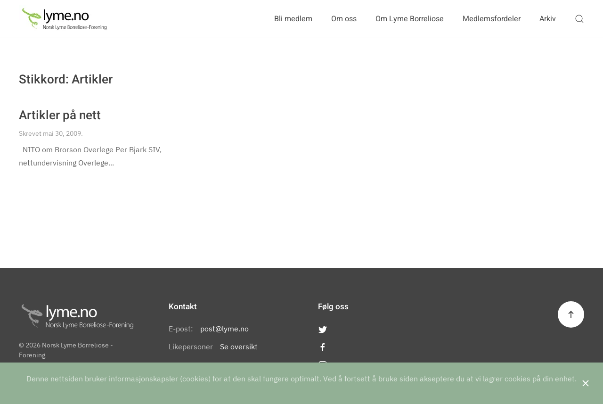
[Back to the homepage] (64, 19)
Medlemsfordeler (492, 19)
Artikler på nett (60, 115)
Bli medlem (293, 19)
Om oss (344, 19)
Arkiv (547, 19)
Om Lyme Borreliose (409, 19)
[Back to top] (571, 314)
